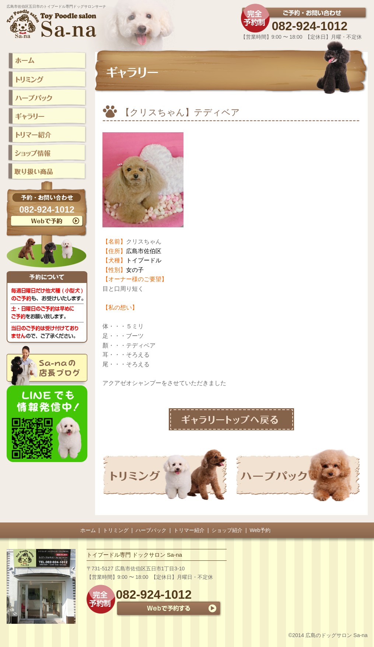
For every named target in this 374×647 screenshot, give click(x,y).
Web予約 (260, 530)
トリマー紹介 (189, 530)
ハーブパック (151, 530)
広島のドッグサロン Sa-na (336, 635)
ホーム (88, 530)
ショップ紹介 (227, 530)
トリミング (116, 530)
